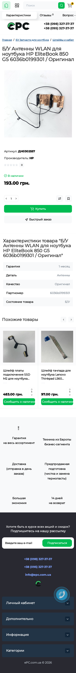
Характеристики (18, 15)
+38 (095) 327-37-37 (59, 28)
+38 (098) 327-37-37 (59, 24)
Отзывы (47, 15)
